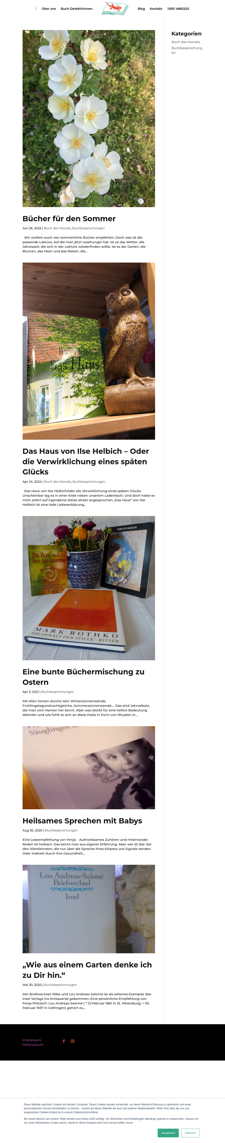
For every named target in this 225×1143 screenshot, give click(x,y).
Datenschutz (33, 1044)
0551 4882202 (178, 9)
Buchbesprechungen (88, 228)
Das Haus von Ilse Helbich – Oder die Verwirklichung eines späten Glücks (86, 461)
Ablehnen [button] (190, 1133)
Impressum (32, 1040)
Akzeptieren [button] (168, 1133)
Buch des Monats (57, 228)
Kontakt (156, 9)
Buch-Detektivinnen (77, 9)
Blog (141, 9)
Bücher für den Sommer (69, 218)
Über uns (49, 9)
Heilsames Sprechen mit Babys (82, 820)
